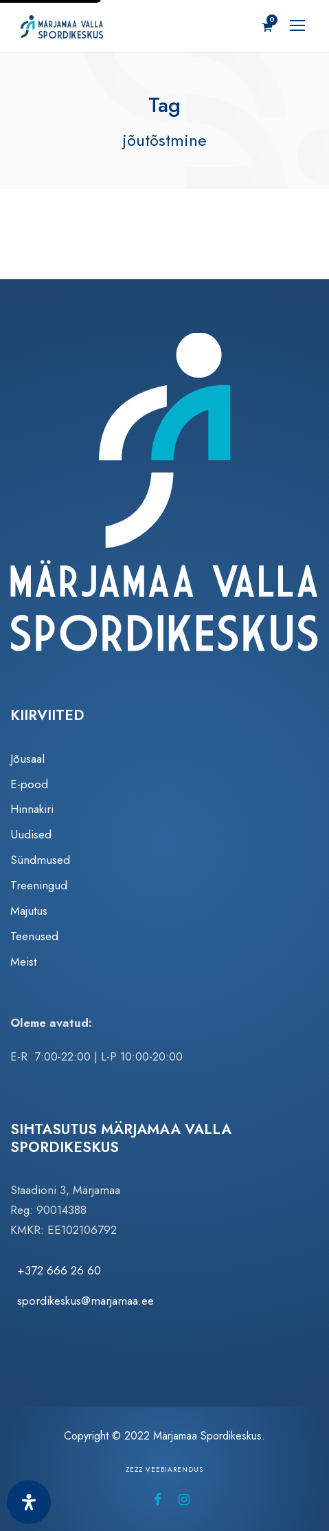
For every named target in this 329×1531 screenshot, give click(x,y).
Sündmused (40, 859)
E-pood (29, 784)
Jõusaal (27, 758)
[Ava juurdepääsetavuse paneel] (29, 1502)
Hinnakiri (32, 809)
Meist (23, 961)
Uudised (31, 834)
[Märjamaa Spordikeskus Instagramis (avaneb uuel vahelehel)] (184, 1499)
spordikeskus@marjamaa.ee (85, 1300)
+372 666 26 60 (59, 1270)
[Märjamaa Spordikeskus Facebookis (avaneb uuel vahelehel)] (157, 1499)
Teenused (34, 936)
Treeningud (38, 885)
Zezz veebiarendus (164, 1469)
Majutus (28, 910)
